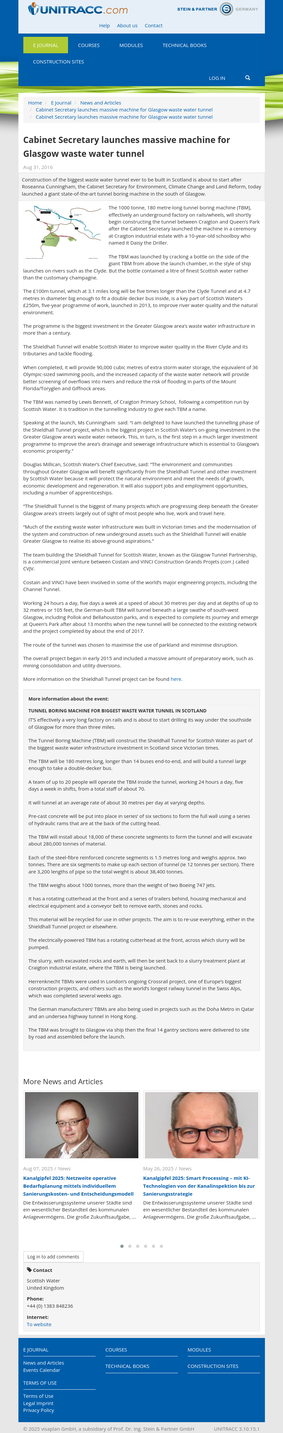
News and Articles (100, 102)
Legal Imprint (38, 1403)
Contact (154, 25)
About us (127, 25)
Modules (131, 45)
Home (35, 102)
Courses (89, 45)
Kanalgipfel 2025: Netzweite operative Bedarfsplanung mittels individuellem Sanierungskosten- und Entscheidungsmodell (78, 1186)
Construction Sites (58, 61)
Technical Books (185, 45)
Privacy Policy (38, 1410)
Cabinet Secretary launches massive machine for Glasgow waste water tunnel (124, 109)
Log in (217, 78)
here (176, 679)
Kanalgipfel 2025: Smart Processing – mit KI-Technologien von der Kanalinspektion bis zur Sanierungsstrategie (199, 1186)
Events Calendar (41, 1370)
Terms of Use (40, 1382)
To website (39, 1324)
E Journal (46, 45)
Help (104, 25)
